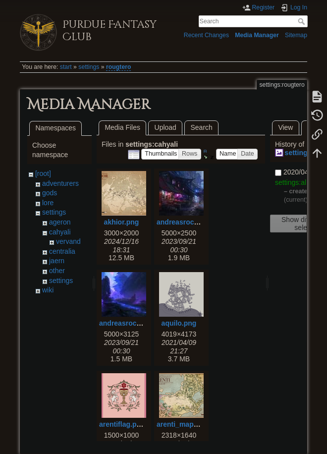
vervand (68, 241)
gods (49, 193)
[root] (43, 173)
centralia (62, 251)
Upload (165, 127)
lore (48, 203)
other (57, 271)
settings (88, 66)
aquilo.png (179, 323)
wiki (48, 290)
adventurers (60, 183)
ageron (60, 222)
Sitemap (296, 35)
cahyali (60, 232)
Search (302, 21)
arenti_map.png (182, 424)
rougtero (118, 66)
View (285, 127)
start (66, 66)
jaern (56, 261)
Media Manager (257, 35)
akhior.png (121, 222)
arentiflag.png (122, 424)
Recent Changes (206, 35)
